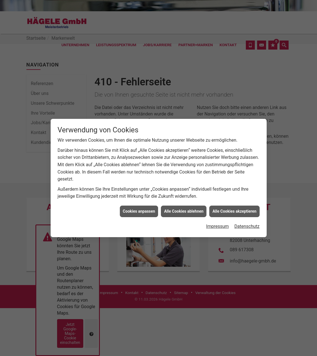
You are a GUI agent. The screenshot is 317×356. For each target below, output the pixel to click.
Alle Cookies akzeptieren (234, 210)
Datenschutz (246, 225)
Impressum (217, 225)
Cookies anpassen (139, 210)
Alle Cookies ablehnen (183, 210)
